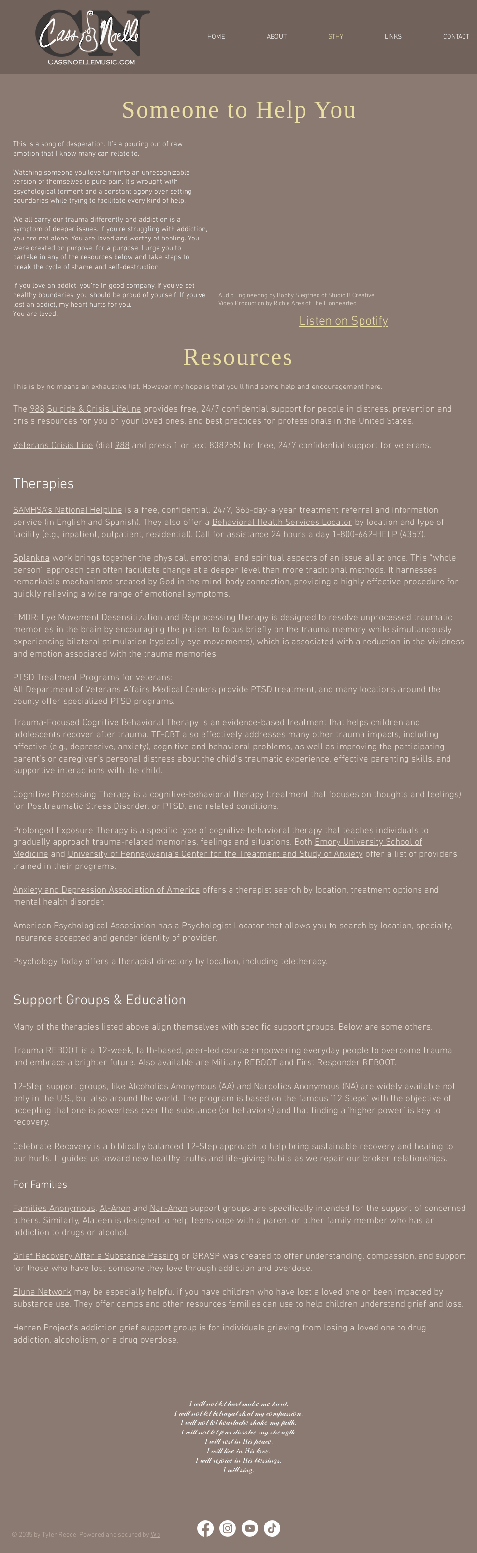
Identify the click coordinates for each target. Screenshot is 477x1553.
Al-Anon (115, 1208)
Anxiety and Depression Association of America (106, 890)
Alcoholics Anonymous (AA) (181, 1086)
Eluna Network (42, 1292)
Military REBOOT (244, 1063)
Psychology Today (48, 962)
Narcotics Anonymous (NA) (306, 1086)
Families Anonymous (54, 1208)
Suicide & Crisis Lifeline (94, 409)
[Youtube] (250, 1528)
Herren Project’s (45, 1328)
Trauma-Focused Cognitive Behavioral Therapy (106, 723)
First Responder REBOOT (345, 1063)
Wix (155, 1535)
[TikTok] (272, 1528)
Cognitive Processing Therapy (72, 795)
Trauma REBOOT (46, 1051)
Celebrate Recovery (52, 1146)
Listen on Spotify (343, 321)
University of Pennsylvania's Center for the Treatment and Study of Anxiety (215, 854)
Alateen (97, 1220)
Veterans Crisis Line (53, 445)
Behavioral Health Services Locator (282, 522)
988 (37, 409)
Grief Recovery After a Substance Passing (96, 1256)
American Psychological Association (84, 926)
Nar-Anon (169, 1208)
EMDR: (26, 618)
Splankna (31, 558)
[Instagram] (227, 1528)
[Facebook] (205, 1528)
